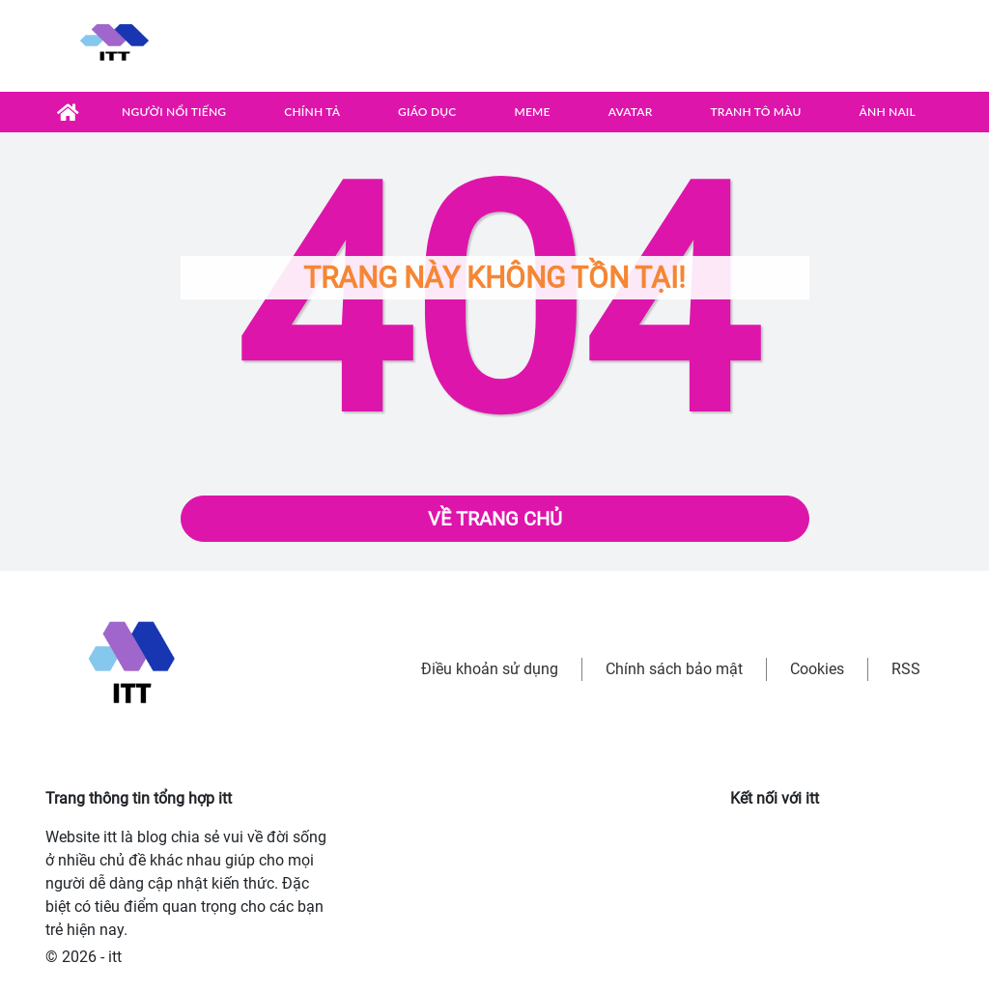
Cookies (817, 669)
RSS (905, 669)
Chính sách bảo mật (674, 669)
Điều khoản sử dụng (489, 669)
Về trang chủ (495, 518)
